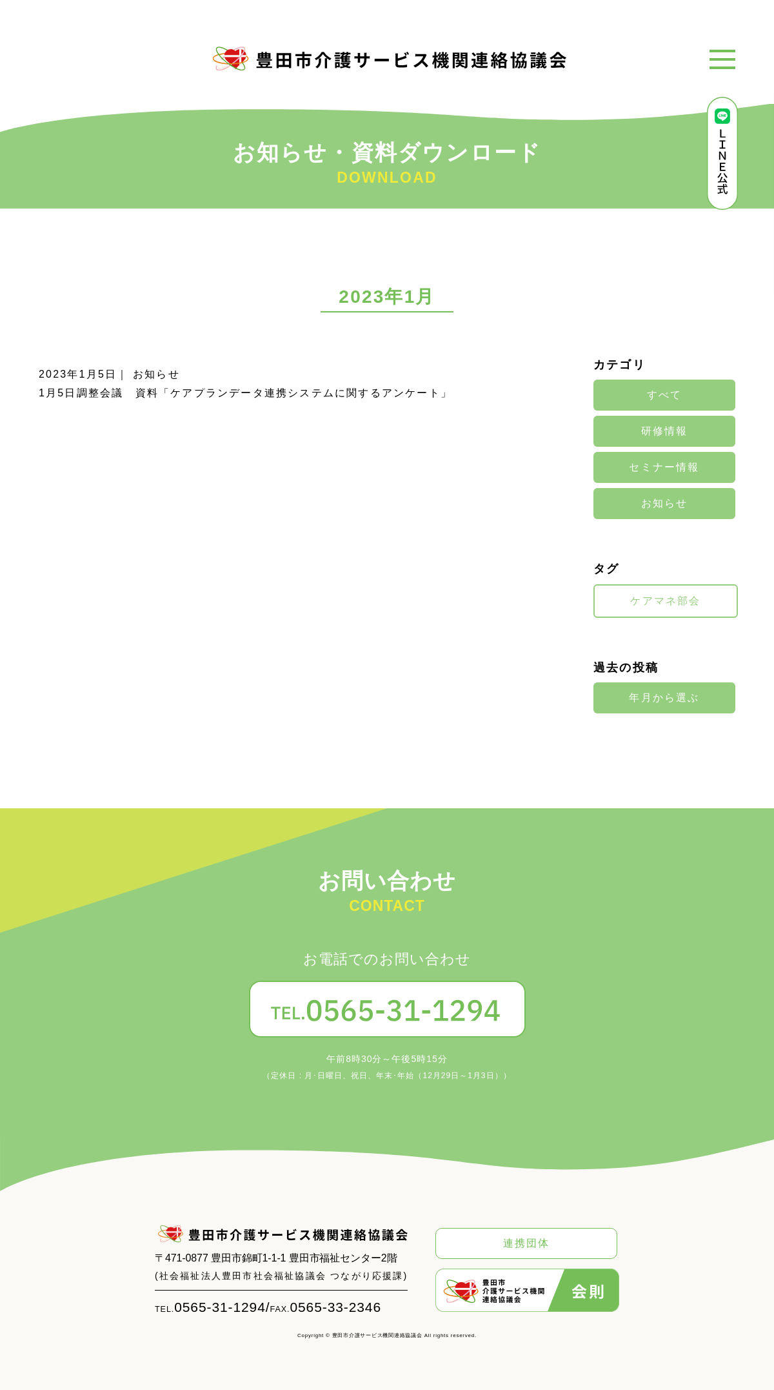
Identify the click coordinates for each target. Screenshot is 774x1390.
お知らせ (664, 503)
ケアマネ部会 (665, 601)
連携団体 (526, 1243)
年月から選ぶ (664, 697)
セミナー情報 (664, 467)
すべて (664, 395)
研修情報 (664, 431)
